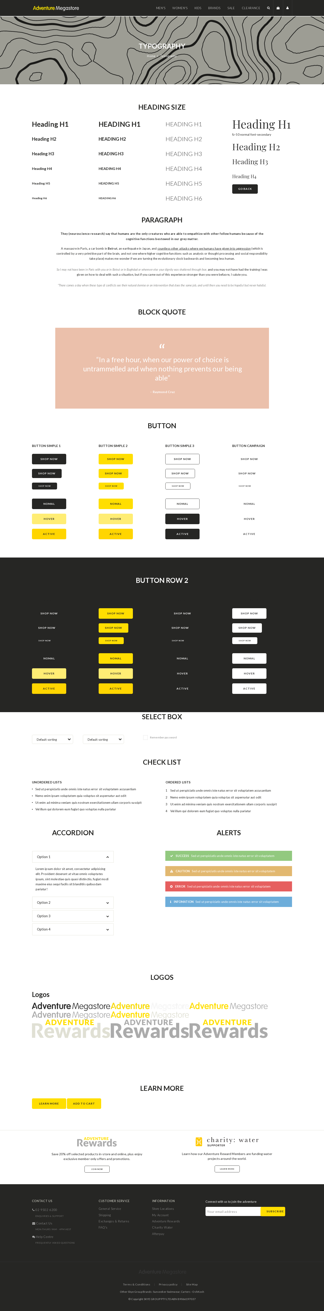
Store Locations (163, 1209)
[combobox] (52, 739)
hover (49, 519)
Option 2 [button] (44, 902)
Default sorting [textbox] (47, 739)
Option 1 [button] (44, 857)
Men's (161, 8)
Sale (231, 8)
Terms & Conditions (136, 1284)
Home (151, 56)
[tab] (73, 857)
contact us (42, 1223)
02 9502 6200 (45, 1210)
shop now (49, 459)
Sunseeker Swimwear (166, 1291)
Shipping (105, 1215)
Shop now (44, 486)
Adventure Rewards (166, 1221)
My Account (160, 1215)
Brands (214, 8)
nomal (49, 503)
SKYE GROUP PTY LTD (157, 1299)
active (49, 534)
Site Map (192, 1284)
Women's (180, 8)
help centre (42, 1237)
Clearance (251, 8)
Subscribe (275, 1211)
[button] (268, 8)
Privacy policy (168, 1284)
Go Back (245, 188)
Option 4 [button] (44, 929)
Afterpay (158, 1234)
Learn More (49, 1103)
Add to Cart (84, 1103)
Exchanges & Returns (114, 1221)
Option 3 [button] (44, 916)
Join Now (97, 1169)
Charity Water (162, 1227)
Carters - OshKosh (192, 1291)
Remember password (160, 737)
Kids (198, 8)
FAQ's (103, 1227)
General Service (110, 1209)
